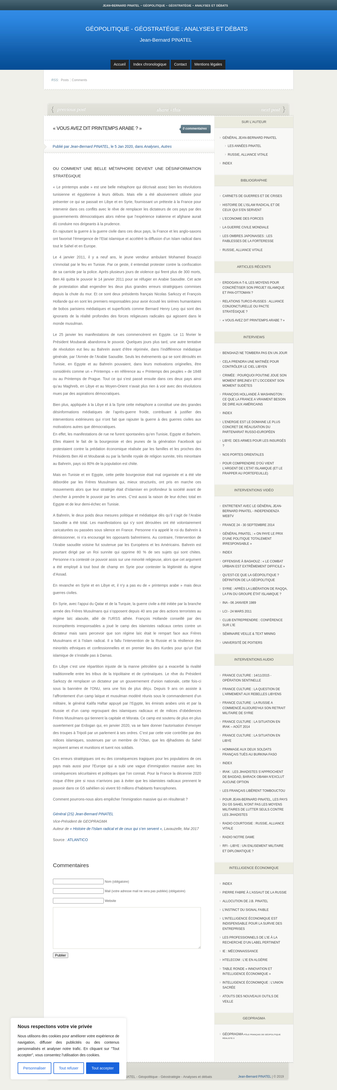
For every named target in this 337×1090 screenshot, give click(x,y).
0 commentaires (195, 128)
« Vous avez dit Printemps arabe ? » (253, 320)
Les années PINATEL (244, 146)
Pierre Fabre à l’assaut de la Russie (254, 892)
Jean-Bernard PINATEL (166, 40)
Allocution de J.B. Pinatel (245, 901)
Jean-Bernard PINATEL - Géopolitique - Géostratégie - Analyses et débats (156, 1077)
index (227, 163)
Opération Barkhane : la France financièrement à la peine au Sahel (68, 109)
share (163, 109)
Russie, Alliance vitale (248, 154)
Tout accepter (103, 1068)
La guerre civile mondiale (245, 227)
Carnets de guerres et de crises (252, 196)
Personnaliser (34, 1068)
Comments (79, 80)
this (175, 109)
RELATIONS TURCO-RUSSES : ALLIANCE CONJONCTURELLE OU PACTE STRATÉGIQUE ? (273, 109)
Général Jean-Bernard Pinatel (249, 138)
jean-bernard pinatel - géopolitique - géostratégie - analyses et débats (165, 5)
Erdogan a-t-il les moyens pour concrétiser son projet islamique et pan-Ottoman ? (253, 287)
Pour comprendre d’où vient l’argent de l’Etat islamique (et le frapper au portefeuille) (252, 468)
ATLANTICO (77, 840)
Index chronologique (149, 64)
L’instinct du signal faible (245, 910)
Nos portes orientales (243, 454)
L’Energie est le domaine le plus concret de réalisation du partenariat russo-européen (251, 427)
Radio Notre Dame (238, 837)
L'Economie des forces (243, 218)
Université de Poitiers (242, 643)
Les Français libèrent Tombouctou (253, 791)
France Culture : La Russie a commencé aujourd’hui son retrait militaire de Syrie (253, 708)
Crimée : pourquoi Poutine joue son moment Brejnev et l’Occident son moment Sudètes (254, 380)
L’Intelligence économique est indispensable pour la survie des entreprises (252, 923)
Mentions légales (208, 64)
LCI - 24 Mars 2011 (237, 611)
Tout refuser (68, 1068)
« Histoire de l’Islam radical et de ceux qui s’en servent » (116, 829)
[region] (68, 1048)
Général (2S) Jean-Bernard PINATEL (83, 814)
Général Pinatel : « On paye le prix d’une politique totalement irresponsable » (252, 539)
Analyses (151, 146)
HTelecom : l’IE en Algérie (244, 960)
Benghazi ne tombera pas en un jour (254, 353)
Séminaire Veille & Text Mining (249, 634)
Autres (166, 146)
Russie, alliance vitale (242, 250)
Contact (180, 64)
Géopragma (232, 1034)
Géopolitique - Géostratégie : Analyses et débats (167, 29)
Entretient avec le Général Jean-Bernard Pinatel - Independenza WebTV (252, 511)
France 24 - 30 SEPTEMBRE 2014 (248, 525)
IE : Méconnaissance (240, 951)
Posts (65, 80)
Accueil (120, 64)
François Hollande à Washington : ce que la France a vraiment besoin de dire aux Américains (254, 399)
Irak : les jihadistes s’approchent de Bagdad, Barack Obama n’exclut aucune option (253, 777)
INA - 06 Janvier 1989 (239, 603)
